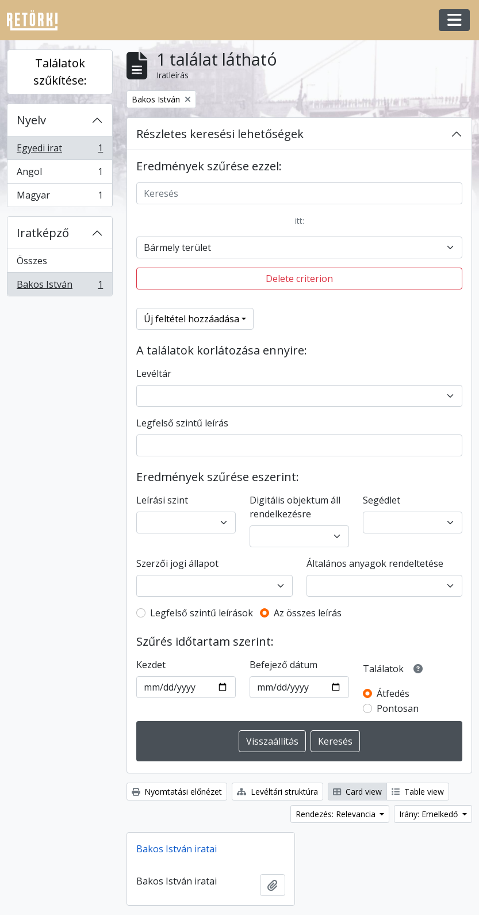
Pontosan (398, 708)
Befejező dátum (283, 664)
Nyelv (31, 120)
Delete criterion (299, 278)
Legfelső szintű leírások (201, 613)
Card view (357, 791)
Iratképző (43, 233)
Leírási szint (162, 500)
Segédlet (381, 500)
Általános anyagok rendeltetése (374, 563)
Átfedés (393, 693)
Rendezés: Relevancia (337, 814)
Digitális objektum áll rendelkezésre (295, 507)
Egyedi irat (59, 150)
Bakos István (59, 286)
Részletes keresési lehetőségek (220, 134)
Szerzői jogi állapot (177, 563)
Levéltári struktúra (277, 791)
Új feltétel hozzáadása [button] (191, 318)
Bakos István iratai (176, 848)
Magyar (59, 197)
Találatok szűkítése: (60, 71)
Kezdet (151, 664)
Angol (59, 174)
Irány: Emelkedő (429, 814)
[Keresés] (299, 193)
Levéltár (153, 373)
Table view (418, 791)
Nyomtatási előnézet (177, 791)
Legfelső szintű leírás (182, 423)
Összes (32, 260)
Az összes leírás (308, 613)
